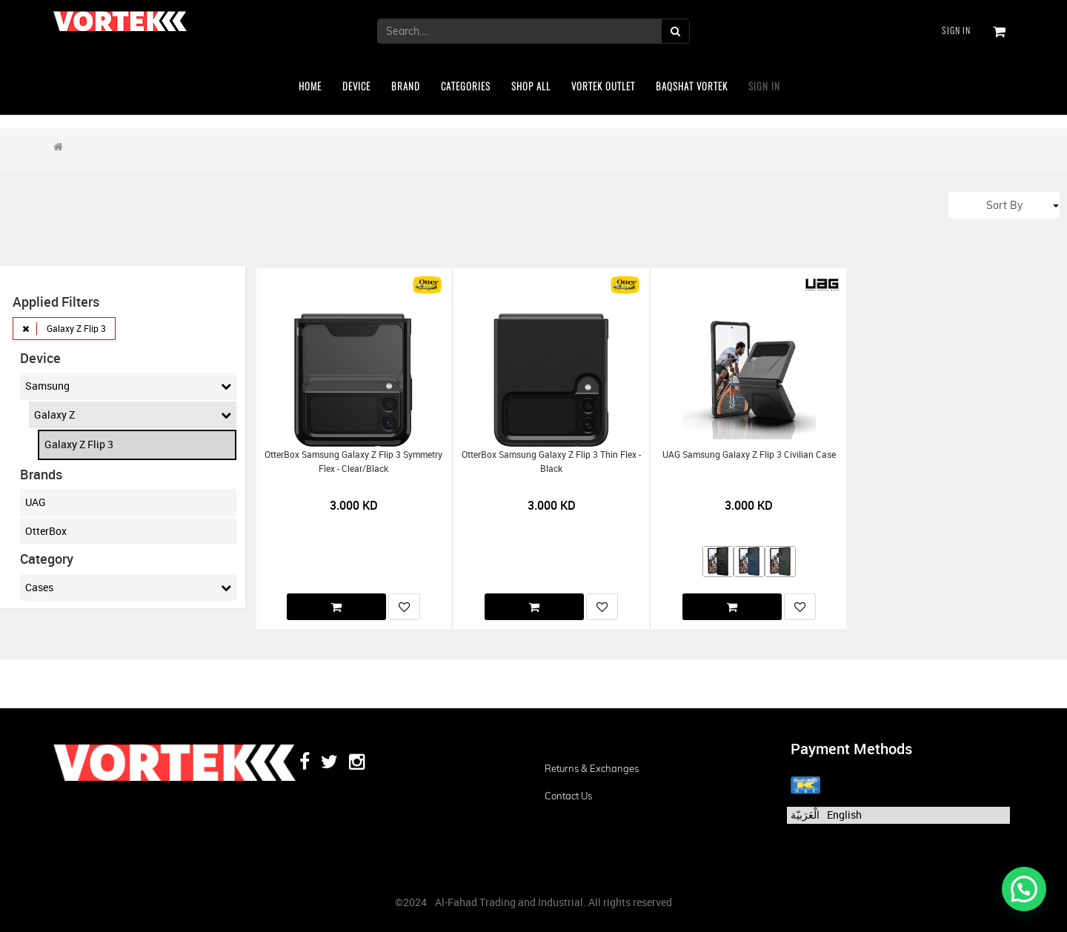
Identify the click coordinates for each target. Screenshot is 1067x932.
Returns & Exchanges (592, 768)
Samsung (128, 386)
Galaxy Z (132, 415)
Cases (128, 587)
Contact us (568, 796)
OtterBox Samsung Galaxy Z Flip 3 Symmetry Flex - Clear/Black (353, 461)
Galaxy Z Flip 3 (78, 444)
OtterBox (46, 531)
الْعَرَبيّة (805, 815)
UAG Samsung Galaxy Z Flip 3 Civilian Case (749, 454)
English (844, 815)
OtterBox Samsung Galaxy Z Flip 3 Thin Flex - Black (551, 461)
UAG (35, 502)
